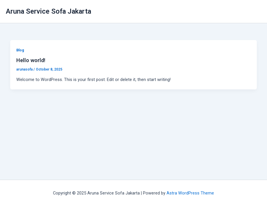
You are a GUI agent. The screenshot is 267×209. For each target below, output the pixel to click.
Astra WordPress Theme (190, 193)
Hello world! (30, 60)
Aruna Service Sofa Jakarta (48, 11)
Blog (20, 50)
